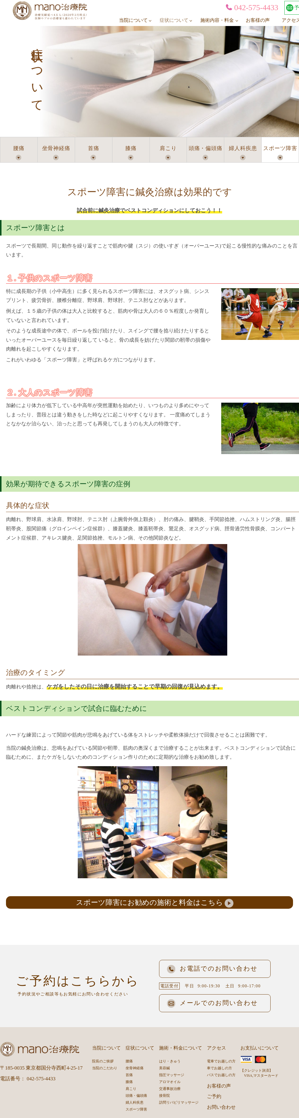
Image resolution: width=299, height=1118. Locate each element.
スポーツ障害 (280, 148)
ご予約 (214, 1096)
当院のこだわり (104, 1068)
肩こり (168, 148)
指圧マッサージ (171, 1075)
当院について (133, 20)
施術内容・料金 (217, 20)
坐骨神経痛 (56, 148)
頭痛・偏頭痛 (205, 148)
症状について (174, 20)
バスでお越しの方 (221, 1075)
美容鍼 (164, 1068)
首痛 (93, 148)
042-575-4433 (252, 7)
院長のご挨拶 (103, 1061)
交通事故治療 (170, 1089)
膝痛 (131, 148)
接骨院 (164, 1095)
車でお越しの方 (219, 1068)
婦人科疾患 (243, 148)
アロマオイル (170, 1082)
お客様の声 (258, 20)
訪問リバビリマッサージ (179, 1102)
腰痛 (19, 148)
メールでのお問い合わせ (212, 1002)
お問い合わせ (221, 1107)
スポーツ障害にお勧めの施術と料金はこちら (149, 902)
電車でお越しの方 (221, 1061)
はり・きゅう (170, 1061)
